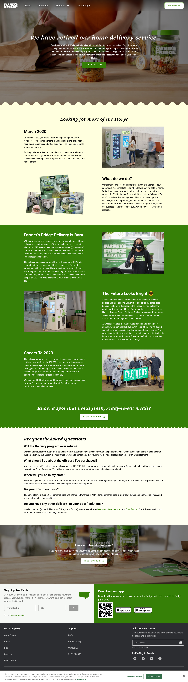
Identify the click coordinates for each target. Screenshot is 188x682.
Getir (109, 509)
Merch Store (10, 660)
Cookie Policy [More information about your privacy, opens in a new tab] (82, 680)
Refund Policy (74, 641)
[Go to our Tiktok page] (143, 658)
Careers (8, 654)
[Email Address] (158, 643)
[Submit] (180, 642)
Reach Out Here (94, 561)
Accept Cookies (154, 677)
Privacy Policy (143, 647)
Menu (28, 5)
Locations (43, 5)
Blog (6, 648)
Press (7, 641)
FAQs (70, 635)
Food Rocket (131, 509)
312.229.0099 (74, 654)
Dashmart (102, 509)
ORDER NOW (174, 5)
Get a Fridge (83, 5)
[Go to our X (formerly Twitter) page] (160, 658)
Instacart (117, 509)
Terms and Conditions (17, 615)
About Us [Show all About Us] (63, 5)
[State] (52, 608)
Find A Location (94, 65)
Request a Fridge (94, 417)
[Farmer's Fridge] (10, 5)
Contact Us (73, 648)
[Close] (184, 676)
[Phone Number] (19, 608)
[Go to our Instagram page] (134, 658)
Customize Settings (134, 677)
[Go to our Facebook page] (151, 658)
